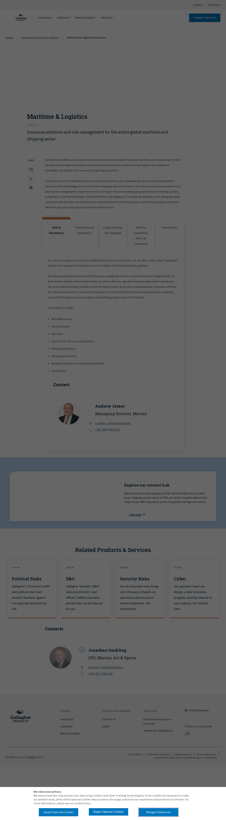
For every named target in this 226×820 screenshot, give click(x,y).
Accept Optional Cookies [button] (58, 812)
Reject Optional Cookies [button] (108, 811)
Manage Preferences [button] (158, 812)
